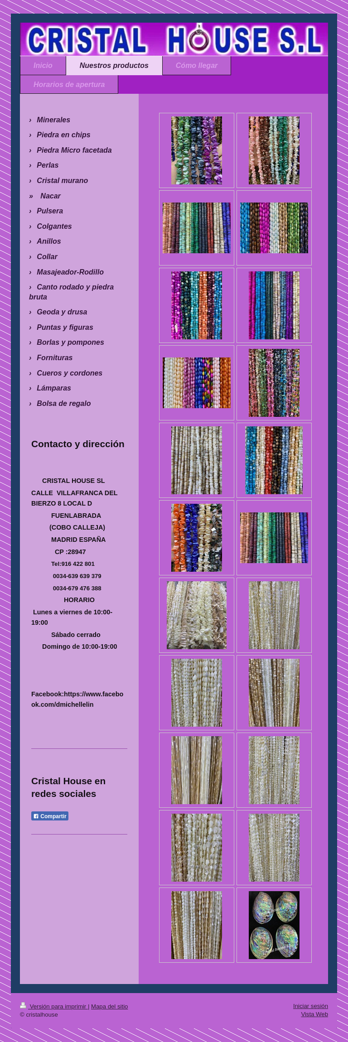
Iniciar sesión (310, 1006)
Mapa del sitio (109, 1006)
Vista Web (314, 1014)
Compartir (50, 816)
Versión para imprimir (54, 1006)
